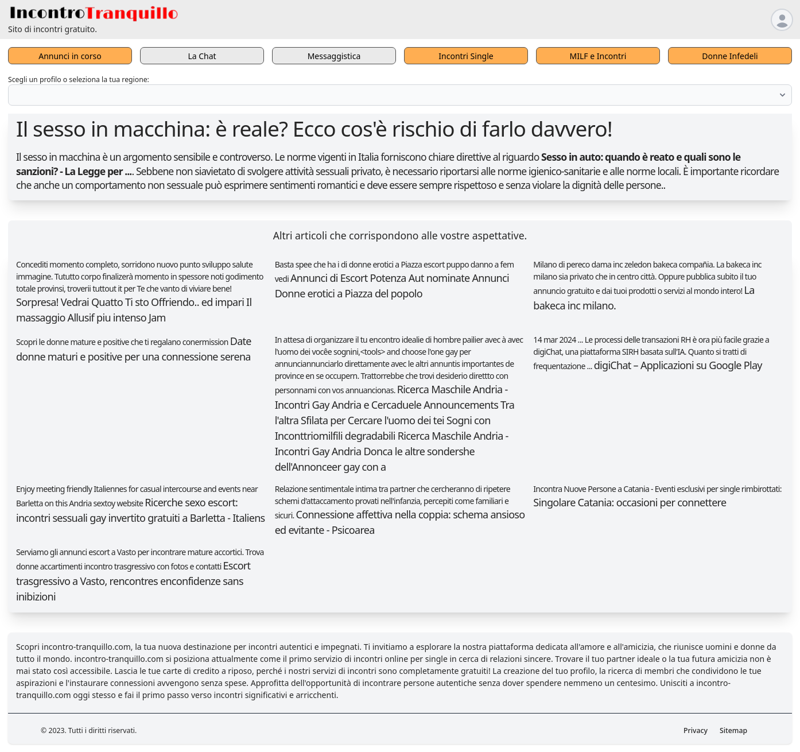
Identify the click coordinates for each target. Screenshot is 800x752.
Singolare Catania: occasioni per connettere (629, 502)
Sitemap (733, 730)
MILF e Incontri (598, 56)
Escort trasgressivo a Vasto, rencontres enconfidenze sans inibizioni (133, 581)
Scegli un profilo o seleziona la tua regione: (78, 79)
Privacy (696, 730)
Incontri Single (465, 56)
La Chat (202, 56)
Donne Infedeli (730, 56)
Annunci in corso (70, 56)
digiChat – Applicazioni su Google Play (678, 365)
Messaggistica (334, 56)
